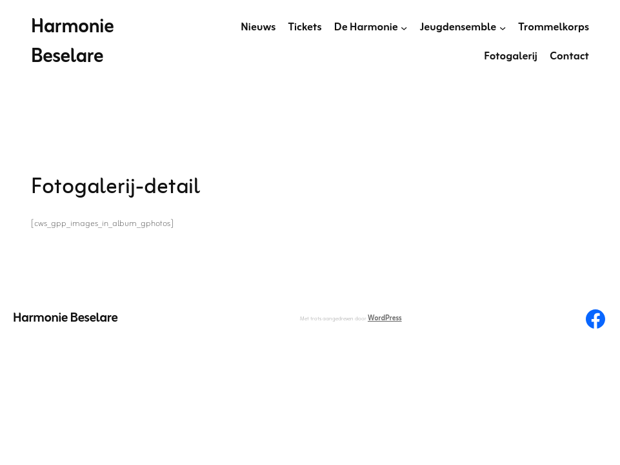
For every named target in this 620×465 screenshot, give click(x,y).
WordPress (385, 318)
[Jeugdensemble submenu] (502, 28)
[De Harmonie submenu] (404, 28)
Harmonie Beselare (72, 42)
